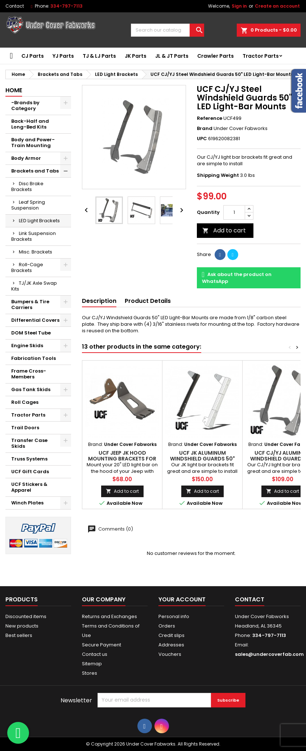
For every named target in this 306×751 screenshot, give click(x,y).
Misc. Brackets (35, 251)
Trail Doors (25, 427)
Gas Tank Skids (30, 389)
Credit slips (171, 635)
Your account (182, 599)
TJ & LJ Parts (99, 56)
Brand (204, 128)
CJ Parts (32, 56)
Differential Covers (35, 320)
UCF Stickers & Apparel (29, 487)
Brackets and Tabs (35, 170)
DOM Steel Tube (31, 332)
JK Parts (135, 56)
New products (21, 625)
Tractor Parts (261, 56)
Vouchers (169, 654)
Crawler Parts (215, 56)
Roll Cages (24, 402)
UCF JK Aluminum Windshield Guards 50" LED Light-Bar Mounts (202, 458)
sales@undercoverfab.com (269, 654)
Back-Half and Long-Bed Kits (30, 124)
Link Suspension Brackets (33, 236)
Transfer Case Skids (29, 443)
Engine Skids (27, 345)
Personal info (173, 616)
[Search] (167, 30)
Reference (209, 118)
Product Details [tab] (148, 301)
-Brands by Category (25, 105)
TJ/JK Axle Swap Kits (34, 286)
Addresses (171, 644)
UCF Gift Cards (30, 471)
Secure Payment (101, 644)
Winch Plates (27, 502)
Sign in (239, 6)
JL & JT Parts (172, 56)
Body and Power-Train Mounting (33, 142)
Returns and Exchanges (109, 616)
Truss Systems (29, 458)
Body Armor (26, 158)
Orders (166, 625)
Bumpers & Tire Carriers (30, 304)
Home (13, 90)
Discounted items (25, 616)
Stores (89, 673)
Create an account (277, 6)
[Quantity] (234, 212)
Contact (14, 6)
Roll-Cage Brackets (27, 267)
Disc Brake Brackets (27, 186)
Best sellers (18, 635)
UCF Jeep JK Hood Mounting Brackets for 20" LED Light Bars (122, 458)
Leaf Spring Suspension (28, 205)
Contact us (94, 654)
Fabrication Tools (33, 358)
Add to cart (224, 230)
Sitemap (92, 663)
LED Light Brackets (39, 220)
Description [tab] (99, 301)
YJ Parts (63, 56)
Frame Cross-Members (28, 374)
